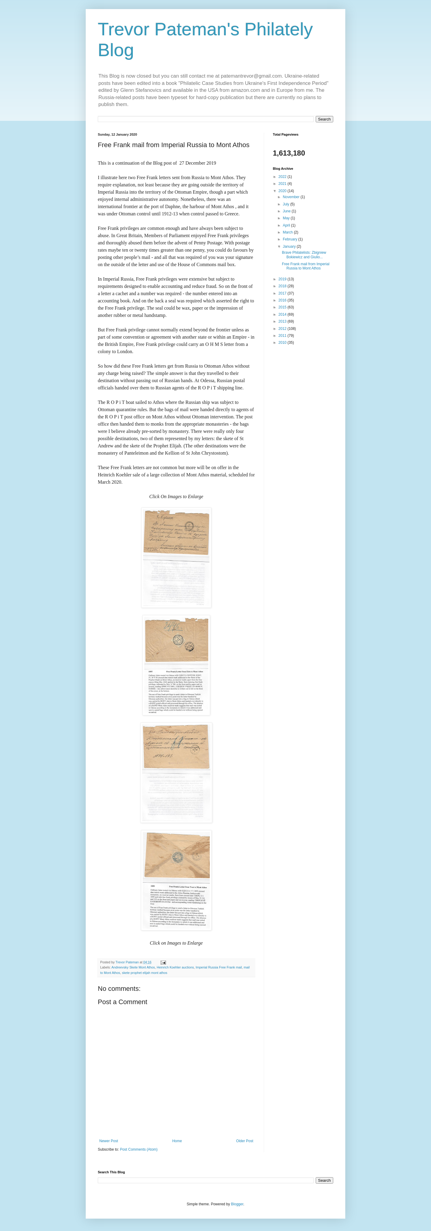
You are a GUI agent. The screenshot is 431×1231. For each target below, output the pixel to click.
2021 (283, 184)
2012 (283, 329)
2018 (283, 286)
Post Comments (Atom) (139, 1149)
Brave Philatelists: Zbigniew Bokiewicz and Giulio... (304, 254)
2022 (283, 177)
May (287, 218)
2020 (283, 191)
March (288, 232)
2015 (283, 307)
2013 (283, 321)
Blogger (237, 1204)
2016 (283, 300)
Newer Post (108, 1141)
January (290, 246)
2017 (283, 293)
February (290, 239)
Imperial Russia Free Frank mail (219, 967)
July (286, 204)
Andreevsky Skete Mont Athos (133, 967)
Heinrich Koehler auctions (175, 967)
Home (177, 1141)
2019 (283, 279)
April (287, 225)
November (292, 197)
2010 (283, 342)
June (287, 211)
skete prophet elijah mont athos (144, 973)
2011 (283, 336)
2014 (283, 314)
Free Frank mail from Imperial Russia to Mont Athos (305, 266)
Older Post (244, 1141)
